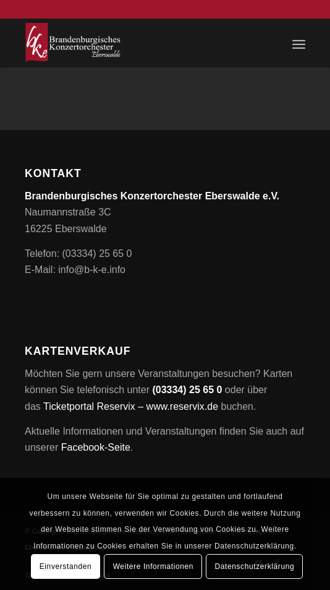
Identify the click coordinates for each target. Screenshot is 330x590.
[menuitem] (298, 43)
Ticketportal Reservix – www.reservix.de (130, 406)
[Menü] (298, 43)
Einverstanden (66, 566)
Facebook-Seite (95, 447)
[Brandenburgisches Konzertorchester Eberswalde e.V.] (137, 42)
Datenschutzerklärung (254, 566)
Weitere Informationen (153, 566)
